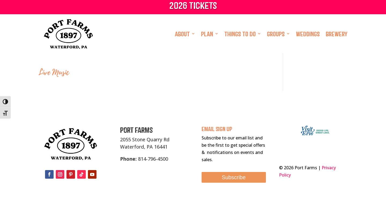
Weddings (308, 33)
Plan (207, 33)
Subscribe (234, 177)
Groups (276, 33)
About (182, 33)
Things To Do (240, 33)
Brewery (336, 33)
